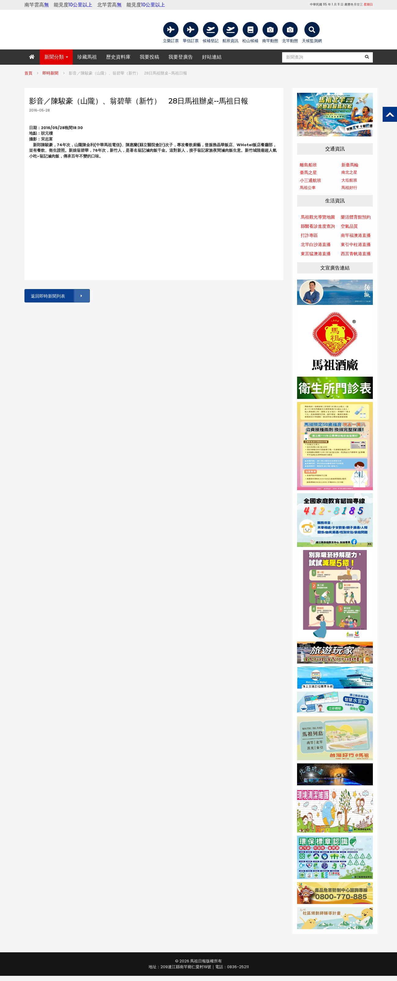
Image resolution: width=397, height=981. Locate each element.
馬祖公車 (308, 187)
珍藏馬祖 (87, 56)
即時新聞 (50, 73)
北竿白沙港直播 (316, 244)
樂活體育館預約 (356, 217)
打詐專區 (309, 235)
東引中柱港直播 (356, 244)
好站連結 (212, 56)
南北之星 (349, 172)
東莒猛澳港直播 (316, 254)
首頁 (28, 73)
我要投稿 (149, 56)
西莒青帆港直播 (356, 254)
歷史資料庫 (118, 56)
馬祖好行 (349, 187)
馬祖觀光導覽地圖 (318, 217)
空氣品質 (349, 226)
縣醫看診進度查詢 (318, 226)
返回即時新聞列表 (60, 295)
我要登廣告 (180, 56)
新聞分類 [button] (56, 56)
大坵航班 (349, 180)
